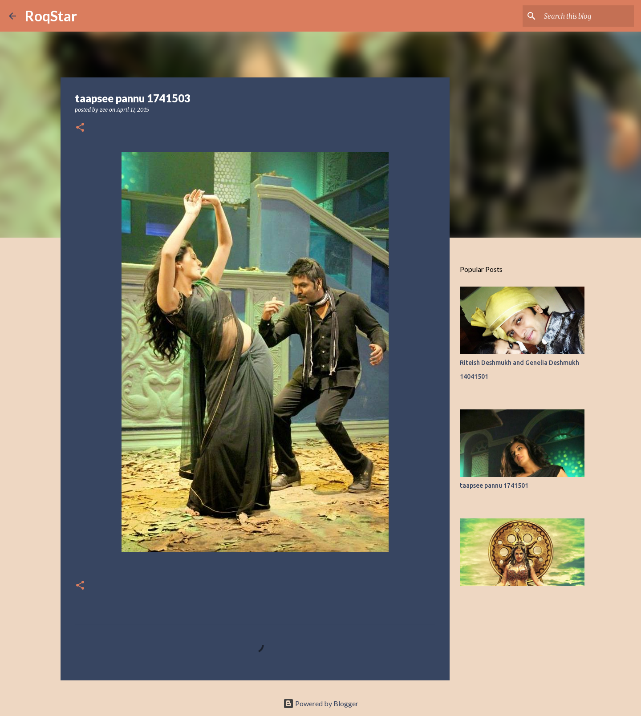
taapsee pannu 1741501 (494, 485)
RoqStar (51, 15)
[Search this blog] (587, 16)
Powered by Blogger (320, 703)
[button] (80, 128)
